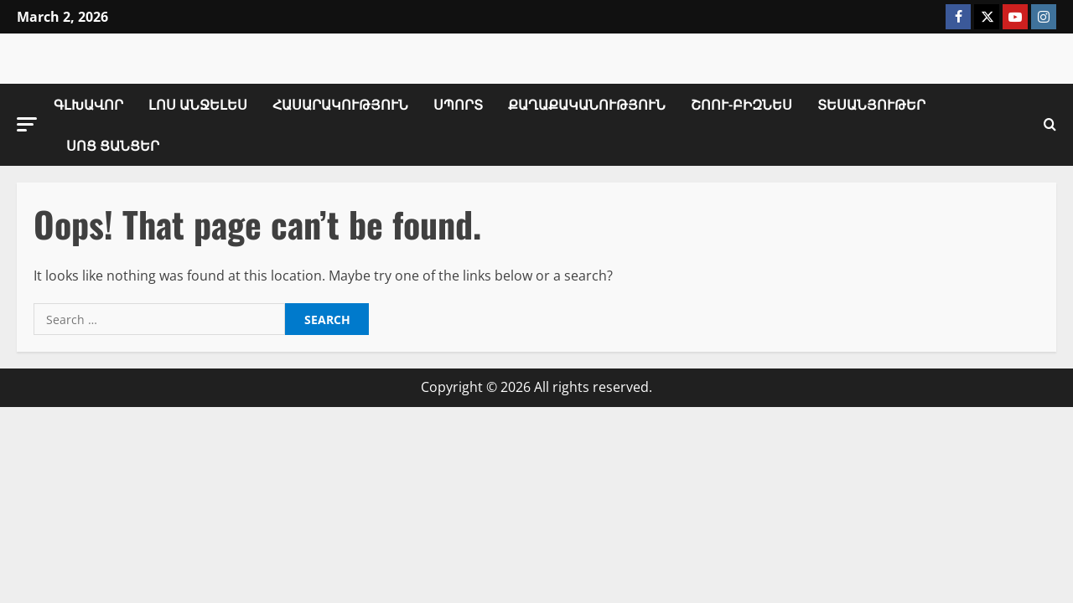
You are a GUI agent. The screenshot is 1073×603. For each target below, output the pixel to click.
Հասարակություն (340, 104)
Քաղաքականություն (587, 104)
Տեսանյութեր (871, 104)
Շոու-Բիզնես (741, 104)
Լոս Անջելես (197, 104)
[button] (27, 124)
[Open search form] (1050, 125)
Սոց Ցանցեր (112, 145)
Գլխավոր (88, 104)
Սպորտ (458, 104)
